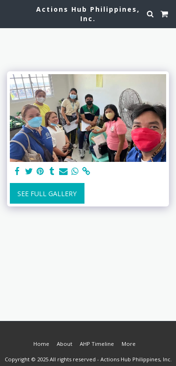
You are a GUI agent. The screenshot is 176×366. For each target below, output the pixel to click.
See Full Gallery (47, 193)
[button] (10, 13)
